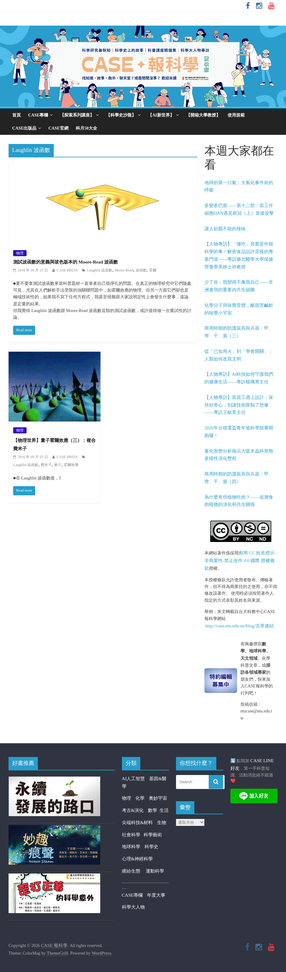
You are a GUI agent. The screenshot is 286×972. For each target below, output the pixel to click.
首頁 (16, 115)
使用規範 (236, 115)
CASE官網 (58, 128)
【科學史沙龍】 (121, 115)
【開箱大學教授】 (203, 115)
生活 (164, 810)
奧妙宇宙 (158, 798)
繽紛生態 (134, 871)
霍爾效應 (71, 465)
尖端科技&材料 (137, 822)
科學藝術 (153, 834)
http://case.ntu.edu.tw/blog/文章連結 (239, 625)
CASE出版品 (24, 128)
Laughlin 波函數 (99, 270)
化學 (140, 798)
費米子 (46, 465)
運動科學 (155, 871)
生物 (161, 822)
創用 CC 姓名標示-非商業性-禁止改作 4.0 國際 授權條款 (240, 561)
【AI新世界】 (161, 115)
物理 (20, 253)
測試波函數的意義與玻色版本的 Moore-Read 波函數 (65, 262)
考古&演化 (133, 810)
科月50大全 (86, 128)
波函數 (141, 270)
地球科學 (131, 846)
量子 (57, 465)
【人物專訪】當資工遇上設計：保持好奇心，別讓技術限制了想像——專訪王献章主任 (238, 405)
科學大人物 (133, 907)
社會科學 (133, 834)
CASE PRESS (67, 270)
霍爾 (152, 270)
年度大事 (156, 895)
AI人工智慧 (133, 778)
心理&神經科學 (137, 858)
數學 (154, 810)
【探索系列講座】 (77, 115)
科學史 (151, 846)
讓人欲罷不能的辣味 (225, 228)
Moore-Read (124, 270)
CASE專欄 (38, 115)
